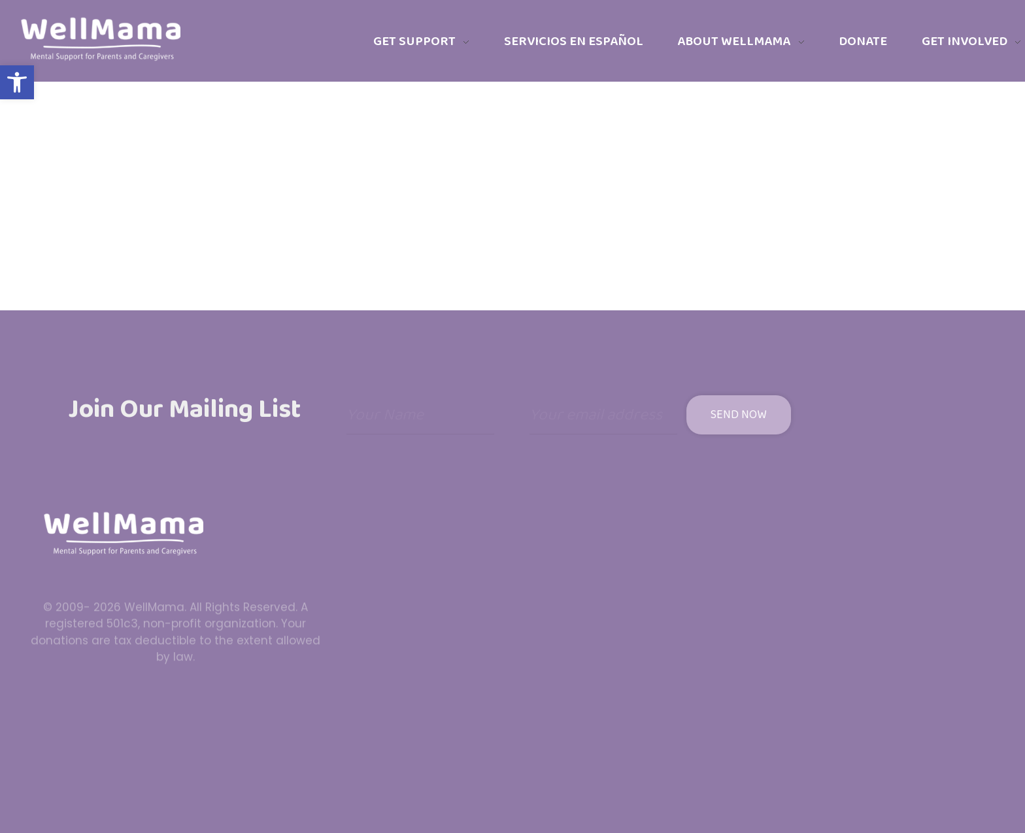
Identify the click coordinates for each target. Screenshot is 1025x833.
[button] (17, 82)
